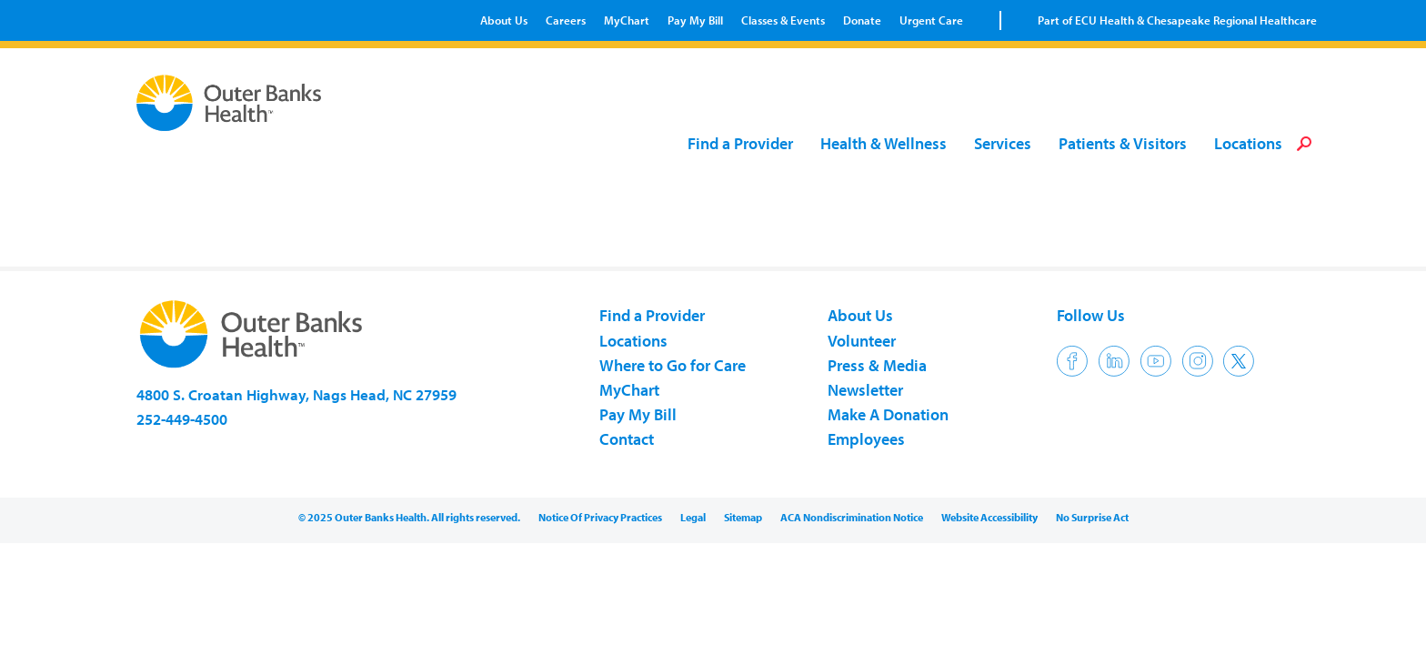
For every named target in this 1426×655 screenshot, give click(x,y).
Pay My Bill (695, 20)
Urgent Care (931, 20)
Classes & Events (783, 20)
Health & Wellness (883, 144)
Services (1002, 144)
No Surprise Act (1092, 517)
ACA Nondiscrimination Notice (851, 517)
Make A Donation (888, 414)
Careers (566, 20)
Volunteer (862, 340)
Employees (866, 438)
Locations (1248, 144)
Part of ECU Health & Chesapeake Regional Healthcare (1177, 20)
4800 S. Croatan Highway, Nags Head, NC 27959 (296, 394)
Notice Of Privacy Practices (600, 517)
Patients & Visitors (1123, 144)
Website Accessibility (989, 517)
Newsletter (865, 389)
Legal (693, 517)
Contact (626, 438)
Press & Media (877, 365)
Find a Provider (740, 144)
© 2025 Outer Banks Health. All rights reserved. (409, 517)
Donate (862, 20)
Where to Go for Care (672, 365)
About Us (503, 20)
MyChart (626, 20)
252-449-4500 (181, 418)
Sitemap (743, 517)
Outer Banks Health (234, 103)
